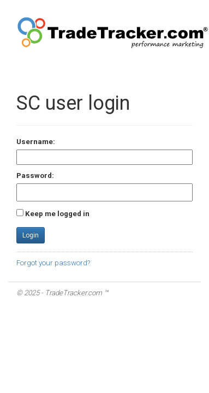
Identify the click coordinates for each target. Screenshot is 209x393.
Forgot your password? (53, 263)
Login (30, 235)
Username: (35, 142)
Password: (35, 175)
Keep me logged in (57, 214)
